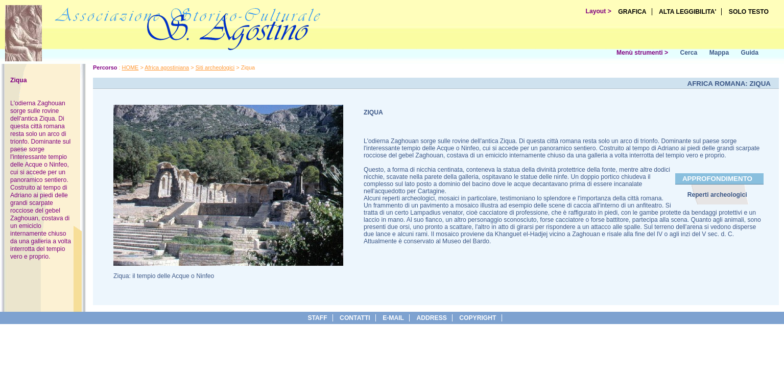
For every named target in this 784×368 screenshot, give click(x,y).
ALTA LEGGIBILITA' (688, 11)
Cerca (688, 52)
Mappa (719, 52)
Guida (749, 52)
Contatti (355, 317)
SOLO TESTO (749, 11)
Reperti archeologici (717, 194)
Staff (317, 317)
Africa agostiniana (167, 67)
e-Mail (393, 317)
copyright (477, 317)
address (431, 317)
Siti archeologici (215, 67)
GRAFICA (632, 11)
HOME (130, 67)
